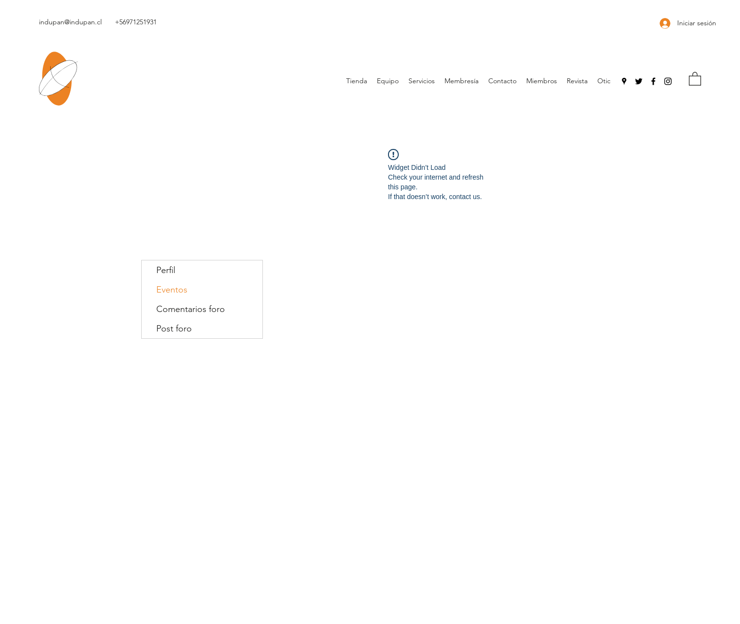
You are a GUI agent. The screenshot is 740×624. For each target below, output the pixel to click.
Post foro (174, 328)
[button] (695, 78)
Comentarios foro (190, 309)
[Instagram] (668, 81)
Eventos (171, 289)
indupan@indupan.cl (70, 22)
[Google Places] (624, 81)
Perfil (165, 270)
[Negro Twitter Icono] (639, 81)
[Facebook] (653, 81)
